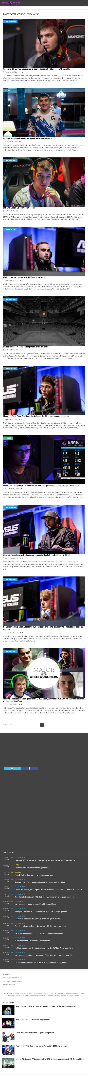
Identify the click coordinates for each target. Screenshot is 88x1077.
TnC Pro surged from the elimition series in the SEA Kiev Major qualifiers (44, 948)
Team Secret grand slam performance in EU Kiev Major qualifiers (40, 926)
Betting (17, 865)
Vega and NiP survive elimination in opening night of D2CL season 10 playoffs (36, 69)
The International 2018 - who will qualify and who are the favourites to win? (46, 1006)
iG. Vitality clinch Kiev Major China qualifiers (32, 941)
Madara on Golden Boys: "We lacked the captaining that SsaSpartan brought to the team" (41, 485)
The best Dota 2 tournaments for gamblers (31, 868)
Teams (7, 91)
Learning (18, 872)
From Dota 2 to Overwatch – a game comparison (34, 875)
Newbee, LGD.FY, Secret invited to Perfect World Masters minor (40, 882)
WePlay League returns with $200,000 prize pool (24, 277)
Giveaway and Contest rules (12, 981)
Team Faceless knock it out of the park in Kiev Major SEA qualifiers (41, 962)
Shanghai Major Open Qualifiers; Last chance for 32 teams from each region (36, 416)
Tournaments (10, 21)
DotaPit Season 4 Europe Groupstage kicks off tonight (26, 347)
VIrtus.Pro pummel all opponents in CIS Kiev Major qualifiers (39, 933)
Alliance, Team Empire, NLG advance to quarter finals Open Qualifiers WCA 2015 (37, 555)
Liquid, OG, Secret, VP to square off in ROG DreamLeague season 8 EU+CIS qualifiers (48, 889)
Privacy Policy (7, 974)
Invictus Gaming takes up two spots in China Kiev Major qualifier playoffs (43, 955)
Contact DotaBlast (8, 985)
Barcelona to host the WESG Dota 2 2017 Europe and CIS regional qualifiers (44, 897)
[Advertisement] (44, 750)
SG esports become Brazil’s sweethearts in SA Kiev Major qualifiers (41, 911)
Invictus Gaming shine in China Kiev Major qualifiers (35, 904)
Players (8, 438)
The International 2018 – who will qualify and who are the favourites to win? (45, 860)
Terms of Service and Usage (12, 978)
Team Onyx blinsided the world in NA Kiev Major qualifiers (38, 919)
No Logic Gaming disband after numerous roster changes (28, 138)
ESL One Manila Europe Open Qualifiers (20, 208)
